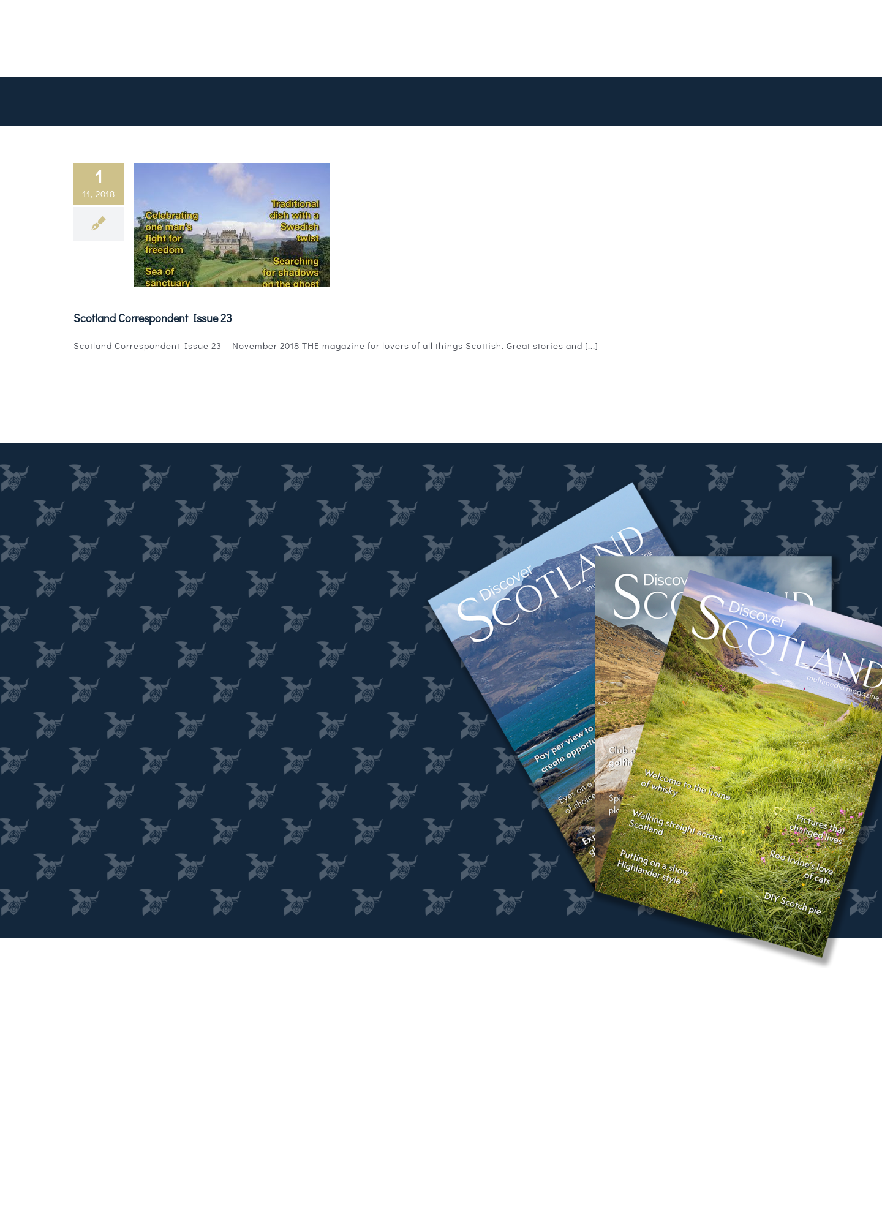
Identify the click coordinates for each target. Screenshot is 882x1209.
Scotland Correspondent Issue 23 (153, 318)
